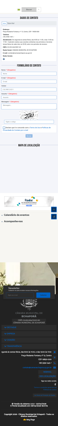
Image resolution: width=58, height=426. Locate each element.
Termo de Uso (35, 128)
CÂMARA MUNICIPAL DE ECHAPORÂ (20, 50)
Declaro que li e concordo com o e (27, 129)
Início (4, 23)
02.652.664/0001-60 (12, 47)
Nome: (8, 70)
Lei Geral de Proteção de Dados (44, 395)
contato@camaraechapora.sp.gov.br (17, 53)
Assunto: (9, 94)
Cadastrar (43, 295)
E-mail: (8, 78)
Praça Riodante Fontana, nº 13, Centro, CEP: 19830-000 (21, 31)
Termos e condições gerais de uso (45, 387)
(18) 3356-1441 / (8, 36)
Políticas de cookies (50, 390)
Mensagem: (10, 102)
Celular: (3, 86)
